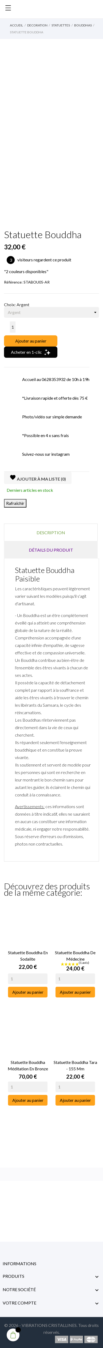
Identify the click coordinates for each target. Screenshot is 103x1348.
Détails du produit (51, 549)
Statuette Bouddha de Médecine (75, 955)
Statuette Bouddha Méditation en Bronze (28, 1065)
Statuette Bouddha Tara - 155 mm (75, 1065)
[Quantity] (27, 978)
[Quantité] (12, 327)
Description (51, 532)
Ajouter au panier (30, 340)
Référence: (13, 282)
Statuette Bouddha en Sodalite (28, 955)
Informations (19, 1263)
